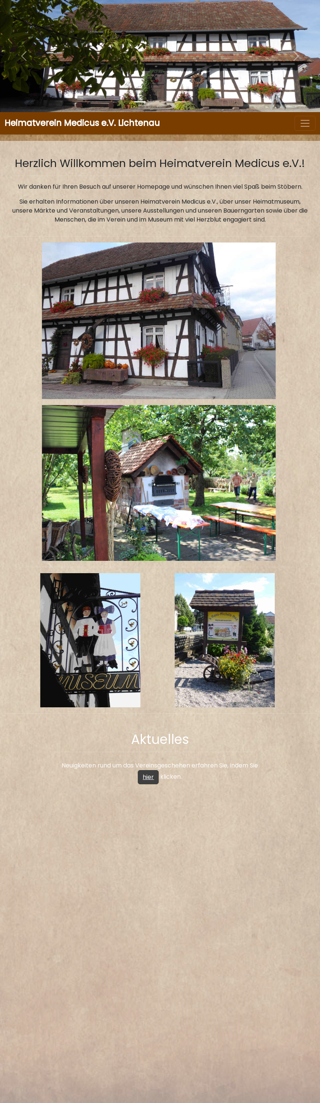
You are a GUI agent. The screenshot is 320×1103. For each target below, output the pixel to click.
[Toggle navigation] (305, 123)
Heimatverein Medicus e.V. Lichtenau (82, 123)
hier (148, 777)
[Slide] (140, 102)
